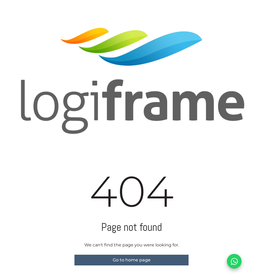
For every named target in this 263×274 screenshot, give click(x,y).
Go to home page (132, 259)
